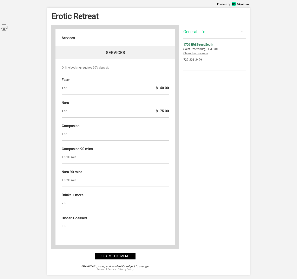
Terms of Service (106, 269)
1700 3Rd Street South (198, 44)
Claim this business (195, 53)
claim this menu (115, 256)
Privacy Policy (126, 269)
